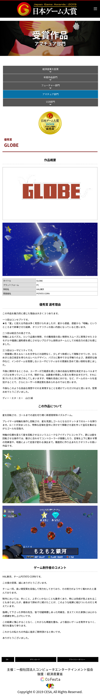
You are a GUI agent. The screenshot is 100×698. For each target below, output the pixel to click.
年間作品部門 (50, 77)
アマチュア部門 (51, 94)
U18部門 (50, 101)
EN (7, 659)
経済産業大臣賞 (50, 69)
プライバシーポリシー (77, 659)
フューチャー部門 (50, 85)
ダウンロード (35, 659)
